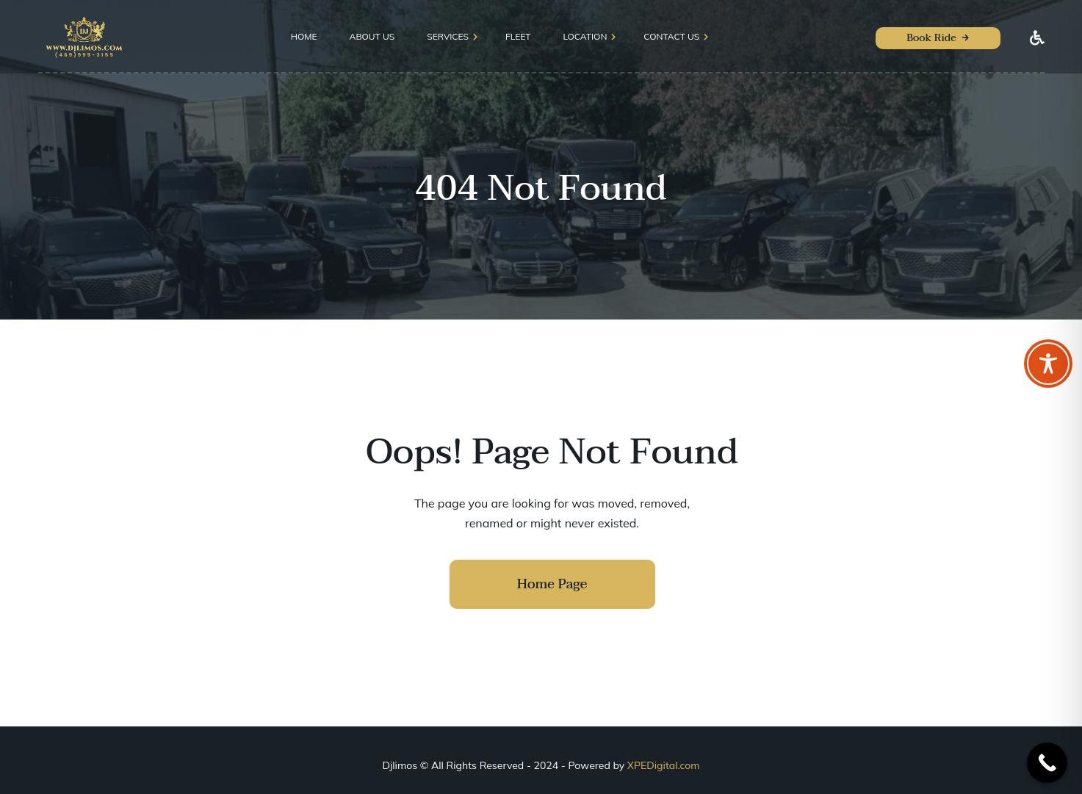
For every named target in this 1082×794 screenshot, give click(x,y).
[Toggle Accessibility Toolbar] (1048, 363)
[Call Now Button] (1047, 763)
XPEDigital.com (663, 765)
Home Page (552, 584)
